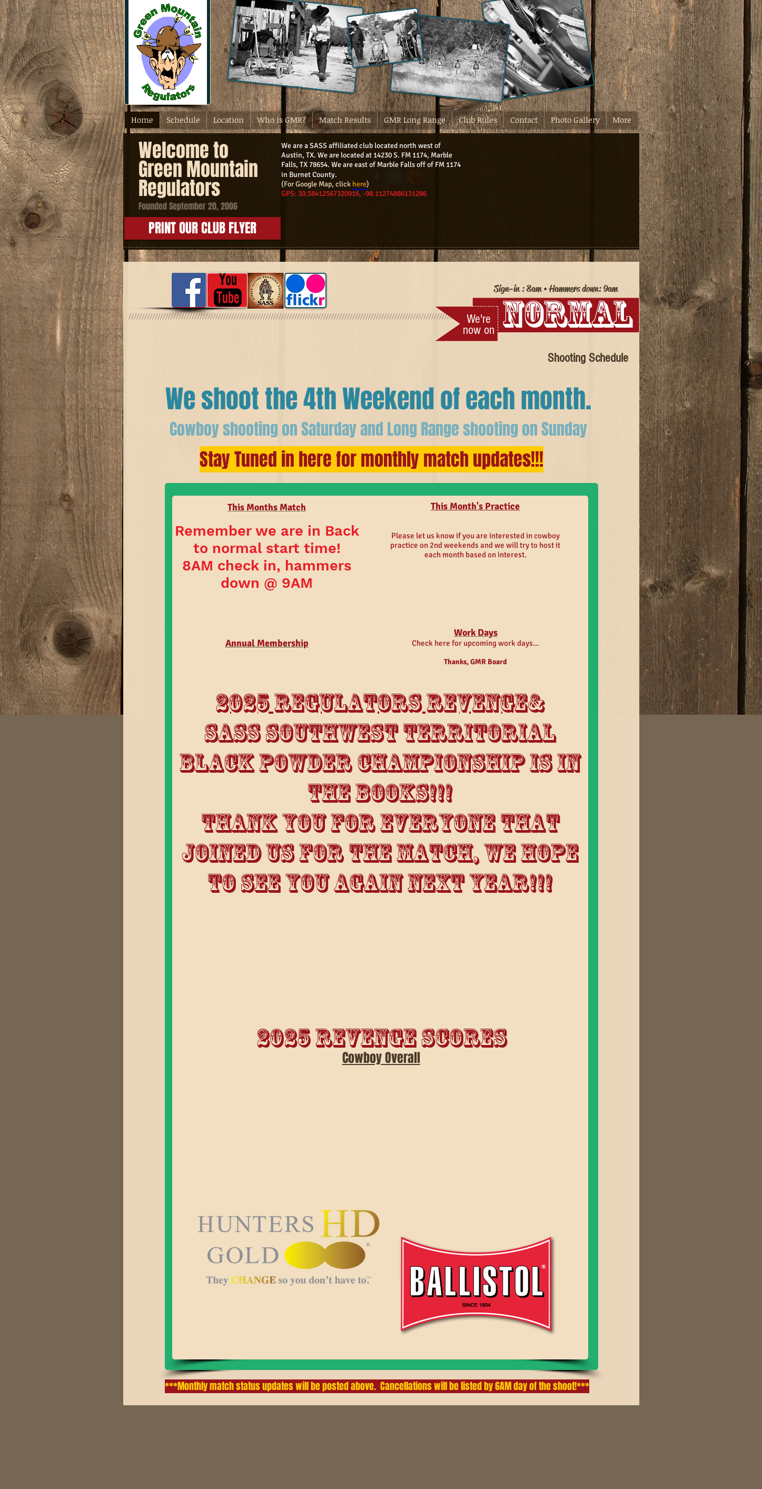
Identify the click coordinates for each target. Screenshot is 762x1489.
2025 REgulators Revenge (371, 703)
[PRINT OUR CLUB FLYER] (202, 228)
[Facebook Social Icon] (189, 290)
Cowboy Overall (381, 1058)
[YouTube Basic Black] (228, 290)
